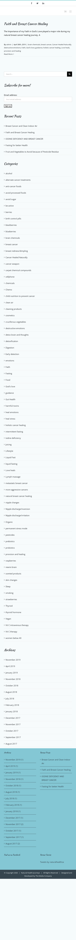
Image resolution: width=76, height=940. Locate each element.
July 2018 (10, 698)
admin (8, 44)
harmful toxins (12, 405)
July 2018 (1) (11, 798)
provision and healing (12, 51)
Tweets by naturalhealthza (52, 862)
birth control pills (13, 218)
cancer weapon (12, 263)
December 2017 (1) (14, 817)
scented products (13, 573)
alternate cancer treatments (18, 180)
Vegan (8, 618)
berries (9, 212)
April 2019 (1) (12, 766)
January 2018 (12, 711)
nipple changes (12, 502)
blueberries (11, 231)
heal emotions (12, 412)
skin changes (11, 580)
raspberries (11, 560)
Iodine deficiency (13, 438)
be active (10, 205)
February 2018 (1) (14, 805)
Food (8, 380)
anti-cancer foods (13, 186)
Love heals (65, 47)
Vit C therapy (11, 631)
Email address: (10, 95)
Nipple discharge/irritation (17, 515)
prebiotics (10, 541)
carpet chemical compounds (18, 270)
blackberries (11, 225)
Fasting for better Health (17, 145)
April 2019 (10, 666)
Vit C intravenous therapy (17, 625)
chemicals (10, 283)
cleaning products (14, 309)
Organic (9, 522)
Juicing (8, 444)
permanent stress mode (16, 528)
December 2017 (13, 718)
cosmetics (10, 315)
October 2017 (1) (13, 830)
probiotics (10, 547)
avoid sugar (11, 199)
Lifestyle (9, 451)
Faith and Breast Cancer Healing (26, 23)
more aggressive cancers (17, 489)
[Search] (69, 74)
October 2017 (12, 730)
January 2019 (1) (13, 772)
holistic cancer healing (51, 47)
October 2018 (12, 685)
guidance (38, 47)
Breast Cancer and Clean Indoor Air (21, 126)
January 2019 (12, 672)
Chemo (9, 289)
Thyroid (9, 605)
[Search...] (35, 74)
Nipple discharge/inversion (18, 509)
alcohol (9, 173)
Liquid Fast (10, 457)
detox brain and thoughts (17, 334)
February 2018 (12, 705)
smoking (9, 593)
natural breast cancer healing (19, 496)
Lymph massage (13, 476)
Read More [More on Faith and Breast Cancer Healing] (8, 54)
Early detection (12, 354)
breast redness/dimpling (17, 251)
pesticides (10, 535)
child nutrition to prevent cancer (20, 296)
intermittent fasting (14, 431)
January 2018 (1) (13, 811)
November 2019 (13, 659)
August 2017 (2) (13, 843)
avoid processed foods (16, 192)
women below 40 (13, 638)
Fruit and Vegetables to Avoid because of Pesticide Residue (32, 151)
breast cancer (46, 44)
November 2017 (13, 724)
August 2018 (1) (13, 792)
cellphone (10, 276)
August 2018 (11, 692)
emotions (10, 360)
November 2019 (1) (14, 759)
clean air (9, 302)
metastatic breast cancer (17, 483)
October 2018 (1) (13, 785)
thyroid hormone (13, 612)
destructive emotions (12, 47)
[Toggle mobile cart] (65, 11)
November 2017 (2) (14, 824)
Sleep (8, 586)
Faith (24, 47)
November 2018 (13, 679)
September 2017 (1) (15, 837)
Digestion (10, 347)
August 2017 (11, 743)
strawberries (11, 599)
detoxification (12, 341)
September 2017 (13, 737)
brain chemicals (34, 44)
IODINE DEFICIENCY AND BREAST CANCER (24, 139)
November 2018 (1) (14, 779)
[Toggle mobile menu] (70, 11)
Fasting (9, 373)
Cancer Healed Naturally (61, 44)
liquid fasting (11, 463)
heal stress (10, 418)
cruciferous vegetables (16, 322)
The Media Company (44, 876)
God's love (30, 47)
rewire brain (11, 567)
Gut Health (10, 399)
